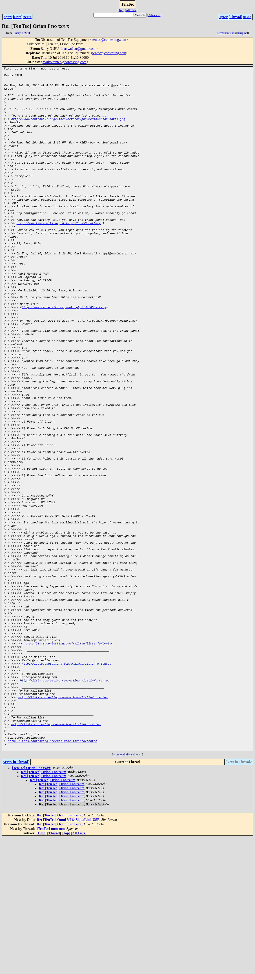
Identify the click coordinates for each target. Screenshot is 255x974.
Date (17, 17)
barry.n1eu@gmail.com (79, 48)
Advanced (154, 15)
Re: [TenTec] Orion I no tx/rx (43, 908)
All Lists (131, 10)
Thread (235, 17)
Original (243, 33)
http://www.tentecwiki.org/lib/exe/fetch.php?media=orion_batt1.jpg (68, 130)
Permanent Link (226, 33)
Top (121, 10)
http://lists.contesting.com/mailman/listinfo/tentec (68, 759)
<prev (8, 17)
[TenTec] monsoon (51, 965)
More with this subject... (127, 891)
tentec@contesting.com (109, 39)
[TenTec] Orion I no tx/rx (31, 904)
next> (27, 17)
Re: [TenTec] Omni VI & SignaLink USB (68, 956)
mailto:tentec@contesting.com (64, 62)
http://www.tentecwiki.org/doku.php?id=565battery (59, 255)
